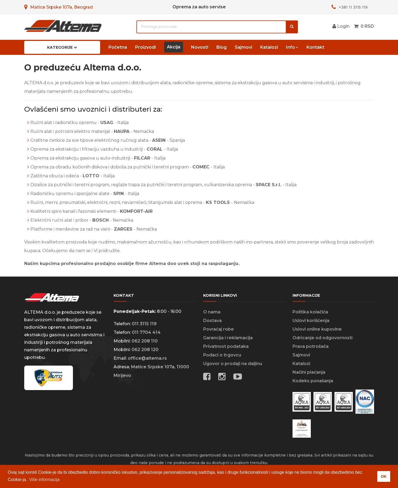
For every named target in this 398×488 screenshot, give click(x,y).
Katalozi (269, 47)
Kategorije (62, 47)
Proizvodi (145, 47)
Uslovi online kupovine (317, 329)
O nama (211, 311)
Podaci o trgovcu (222, 355)
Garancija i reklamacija (228, 337)
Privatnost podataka (226, 346)
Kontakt (315, 47)
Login (341, 26)
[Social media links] (237, 377)
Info (290, 47)
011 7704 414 (146, 332)
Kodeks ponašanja (313, 380)
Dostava (212, 320)
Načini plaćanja (309, 372)
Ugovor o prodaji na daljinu (232, 363)
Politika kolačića (310, 311)
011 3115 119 (144, 323)
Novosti (199, 47)
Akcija (173, 46)
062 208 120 (145, 349)
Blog (221, 47)
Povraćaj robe (218, 329)
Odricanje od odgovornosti (323, 337)
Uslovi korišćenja (311, 320)
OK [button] (384, 476)
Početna (117, 47)
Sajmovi (243, 47)
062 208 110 (145, 341)
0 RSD (367, 26)
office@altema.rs (147, 358)
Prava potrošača (311, 346)
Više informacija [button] (44, 479)
